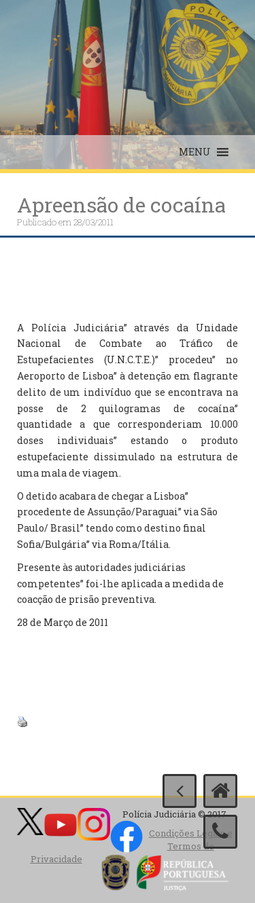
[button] (195, 152)
